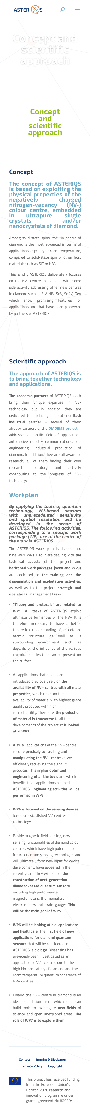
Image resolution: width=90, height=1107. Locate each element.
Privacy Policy (32, 1066)
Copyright (55, 1066)
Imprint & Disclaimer (51, 1059)
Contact (24, 1059)
